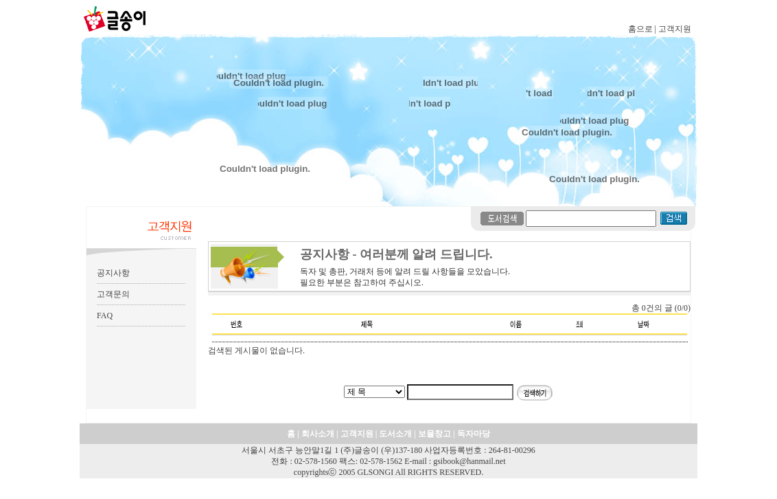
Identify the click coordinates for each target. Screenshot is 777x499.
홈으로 (640, 29)
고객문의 (113, 294)
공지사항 (113, 273)
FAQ (105, 315)
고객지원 (674, 29)
